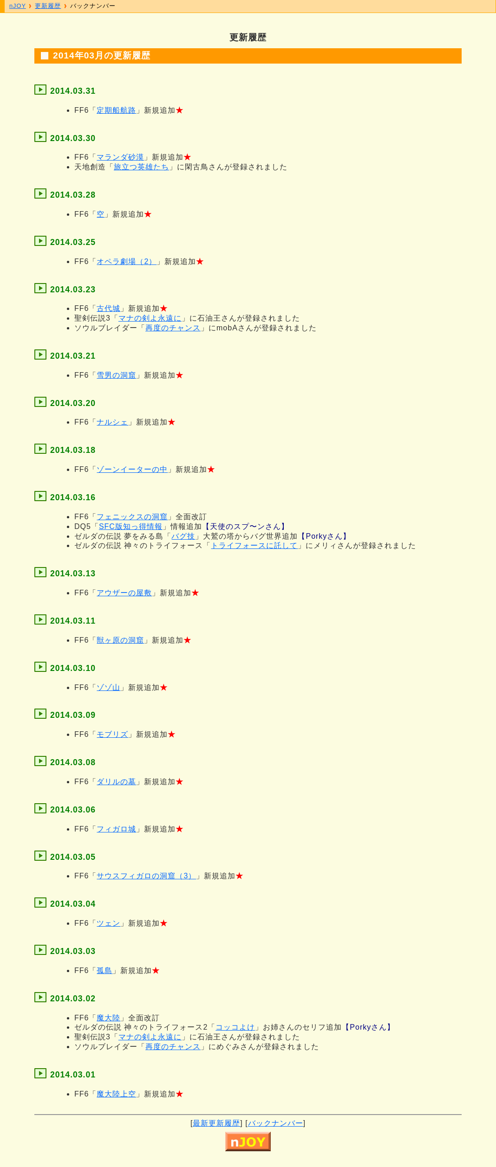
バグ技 (183, 536)
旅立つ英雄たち (141, 167)
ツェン (108, 923)
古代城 (108, 308)
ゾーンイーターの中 (132, 469)
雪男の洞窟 (116, 375)
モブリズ (112, 734)
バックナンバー (275, 1123)
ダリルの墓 (116, 782)
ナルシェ (112, 422)
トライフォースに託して (254, 545)
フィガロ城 (116, 829)
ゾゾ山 (108, 687)
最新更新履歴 (216, 1123)
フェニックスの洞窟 (132, 517)
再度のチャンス (173, 328)
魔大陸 (108, 1018)
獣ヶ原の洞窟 (120, 640)
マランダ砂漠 (120, 157)
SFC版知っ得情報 (131, 526)
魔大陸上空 (116, 1094)
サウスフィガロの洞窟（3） (146, 876)
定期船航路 (116, 110)
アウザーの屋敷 (124, 593)
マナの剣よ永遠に (150, 318)
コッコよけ (235, 1027)
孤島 (104, 970)
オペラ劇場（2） (127, 261)
